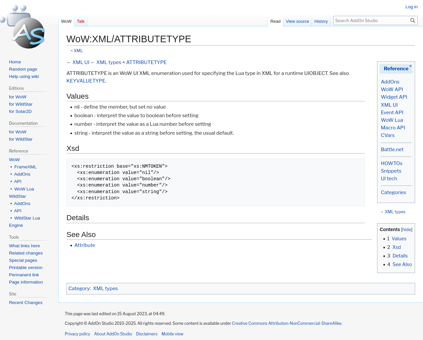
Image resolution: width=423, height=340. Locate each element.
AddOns (390, 82)
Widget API (394, 97)
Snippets (391, 171)
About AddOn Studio (113, 333)
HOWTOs (391, 163)
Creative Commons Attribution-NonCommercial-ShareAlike (286, 323)
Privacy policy (77, 333)
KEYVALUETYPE (85, 81)
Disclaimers (147, 333)
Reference (396, 69)
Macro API (393, 128)
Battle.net (392, 150)
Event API (392, 113)
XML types (395, 211)
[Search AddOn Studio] (375, 20)
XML (78, 50)
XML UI (389, 105)
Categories (393, 192)
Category (79, 288)
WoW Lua (392, 120)
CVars (388, 135)
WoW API (392, 89)
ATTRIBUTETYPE (146, 62)
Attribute (84, 245)
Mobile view (172, 333)
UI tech (389, 179)
